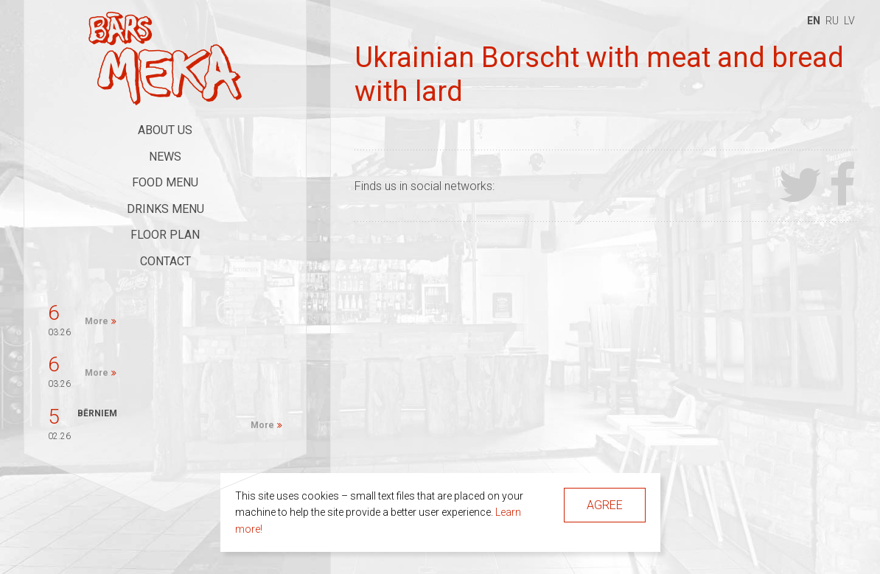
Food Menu (165, 182)
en (813, 21)
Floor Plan (165, 235)
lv (849, 21)
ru (832, 21)
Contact (165, 261)
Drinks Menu (165, 209)
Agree (605, 505)
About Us (165, 130)
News (165, 157)
